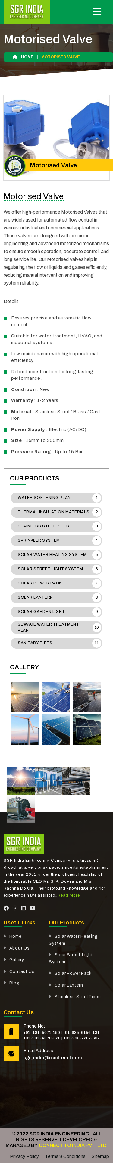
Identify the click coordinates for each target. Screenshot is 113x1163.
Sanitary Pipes (59, 643)
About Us (19, 948)
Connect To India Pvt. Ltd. (73, 1145)
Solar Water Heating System (59, 555)
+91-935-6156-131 (81, 1033)
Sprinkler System (59, 540)
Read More (69, 895)
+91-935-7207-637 (81, 1038)
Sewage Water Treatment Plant (59, 627)
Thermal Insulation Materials (59, 512)
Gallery (16, 959)
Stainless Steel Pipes (59, 526)
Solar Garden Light (59, 612)
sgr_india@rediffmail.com (52, 1057)
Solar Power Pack (59, 583)
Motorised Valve (34, 196)
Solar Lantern (59, 597)
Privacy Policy (24, 1156)
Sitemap (100, 1156)
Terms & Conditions (65, 1156)
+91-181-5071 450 (41, 1033)
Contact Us (22, 971)
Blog (14, 983)
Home (23, 57)
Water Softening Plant (59, 498)
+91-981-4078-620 (42, 1038)
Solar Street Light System (59, 569)
